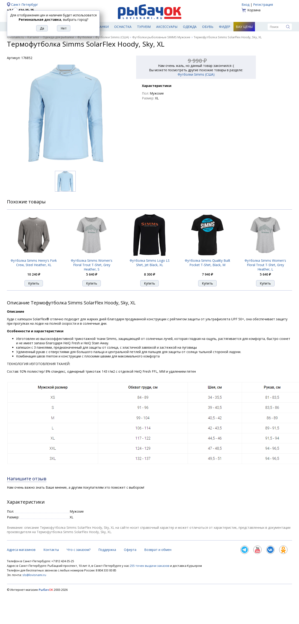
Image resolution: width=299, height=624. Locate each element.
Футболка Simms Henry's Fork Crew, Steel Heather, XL (34, 262)
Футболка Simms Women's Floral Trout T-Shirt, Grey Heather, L (265, 264)
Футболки (84, 37)
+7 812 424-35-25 (20, 10)
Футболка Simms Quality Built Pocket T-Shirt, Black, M (207, 262)
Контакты (51, 549)
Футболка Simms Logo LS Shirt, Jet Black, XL (150, 262)
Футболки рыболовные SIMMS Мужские (161, 37)
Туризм (144, 26)
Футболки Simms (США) (112, 37)
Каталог (33, 37)
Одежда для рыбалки (58, 37)
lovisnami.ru (15, 37)
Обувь (207, 26)
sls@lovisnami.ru (34, 575)
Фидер (224, 26)
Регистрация (263, 4)
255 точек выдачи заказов (150, 566)
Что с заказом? (78, 549)
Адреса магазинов (21, 549)
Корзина (253, 10)
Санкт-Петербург (24, 4)
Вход (245, 4)
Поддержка (107, 549)
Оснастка (123, 26)
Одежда (190, 26)
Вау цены (244, 26)
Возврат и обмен (157, 549)
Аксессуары (166, 26)
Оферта (130, 549)
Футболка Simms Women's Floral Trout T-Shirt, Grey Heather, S (91, 264)
